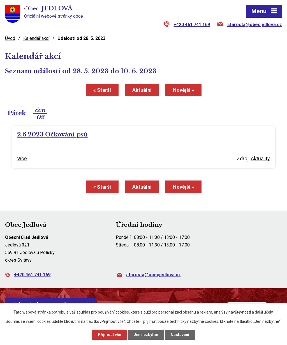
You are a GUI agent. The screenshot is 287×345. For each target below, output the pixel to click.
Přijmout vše (109, 334)
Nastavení (180, 334)
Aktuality (260, 158)
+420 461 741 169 (191, 24)
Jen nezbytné (146, 334)
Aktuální (142, 90)
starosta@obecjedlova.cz (254, 24)
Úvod (10, 38)
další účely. (264, 312)
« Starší (102, 90)
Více (22, 158)
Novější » (183, 90)
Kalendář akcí (36, 38)
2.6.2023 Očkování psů (52, 134)
